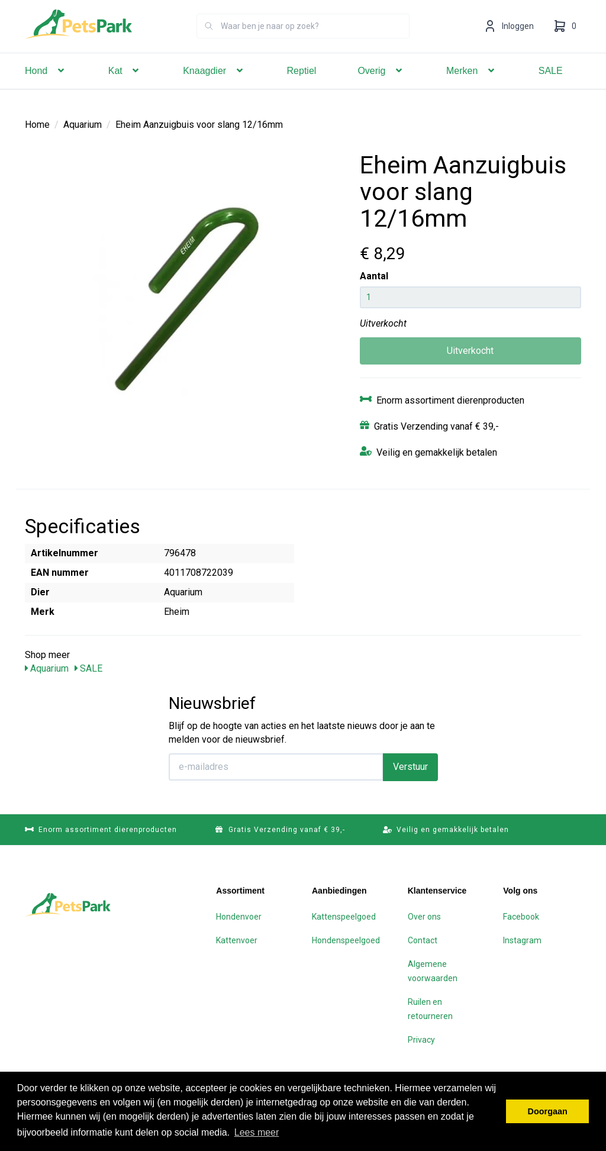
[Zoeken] (209, 42)
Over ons (424, 916)
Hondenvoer (239, 916)
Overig (381, 87)
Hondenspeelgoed (346, 940)
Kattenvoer (236, 940)
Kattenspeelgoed (344, 916)
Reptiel (302, 87)
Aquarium (82, 124)
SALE (551, 87)
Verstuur (410, 766)
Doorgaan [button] (548, 1111)
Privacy (421, 1039)
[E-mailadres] (276, 767)
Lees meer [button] (256, 1132)
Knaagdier (214, 87)
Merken (471, 87)
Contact (422, 940)
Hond (46, 87)
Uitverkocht (470, 350)
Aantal (374, 276)
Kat (124, 87)
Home (37, 124)
